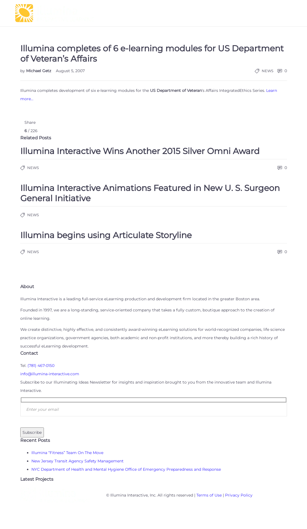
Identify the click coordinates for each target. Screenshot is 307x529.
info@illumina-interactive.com (49, 373)
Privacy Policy (239, 495)
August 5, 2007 (70, 70)
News (267, 71)
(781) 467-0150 (41, 365)
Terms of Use (209, 495)
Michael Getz (39, 70)
